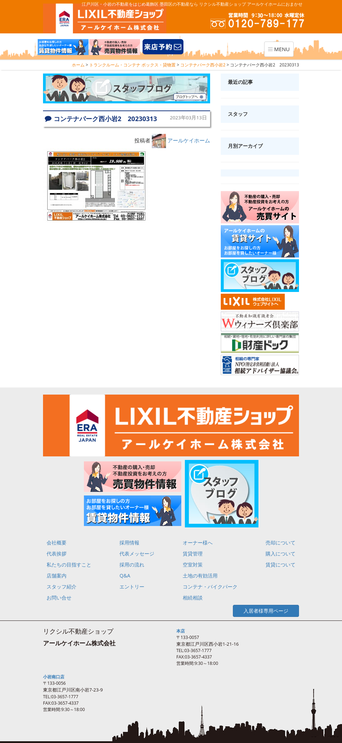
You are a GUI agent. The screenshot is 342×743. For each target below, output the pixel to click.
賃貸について (280, 564)
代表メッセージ (136, 553)
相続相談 (193, 597)
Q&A (124, 575)
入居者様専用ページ (266, 610)
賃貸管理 (193, 553)
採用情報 (129, 542)
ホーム (78, 65)
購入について (280, 553)
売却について (280, 542)
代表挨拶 (56, 553)
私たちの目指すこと (69, 564)
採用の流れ (131, 564)
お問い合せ (59, 597)
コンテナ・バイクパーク (210, 586)
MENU (281, 51)
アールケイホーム (188, 140)
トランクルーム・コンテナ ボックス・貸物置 (132, 65)
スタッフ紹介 (61, 586)
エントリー (131, 586)
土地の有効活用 (200, 575)
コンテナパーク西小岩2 (202, 65)
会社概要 (56, 542)
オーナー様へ (198, 542)
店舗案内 (56, 575)
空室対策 (193, 564)
